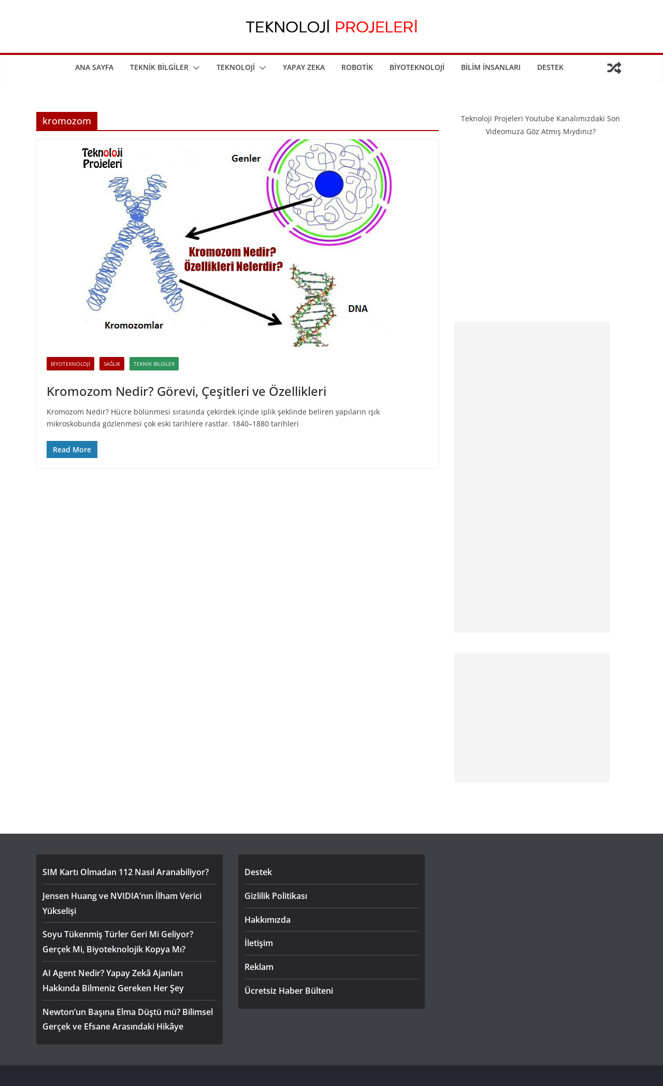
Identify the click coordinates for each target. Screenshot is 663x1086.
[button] (194, 68)
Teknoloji (236, 67)
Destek (550, 67)
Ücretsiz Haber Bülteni (288, 990)
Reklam (258, 967)
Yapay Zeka (304, 67)
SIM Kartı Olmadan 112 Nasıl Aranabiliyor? (125, 872)
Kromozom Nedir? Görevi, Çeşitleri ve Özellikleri (186, 390)
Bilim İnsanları (491, 67)
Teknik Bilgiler (159, 67)
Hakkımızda (267, 919)
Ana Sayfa (94, 67)
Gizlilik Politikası (275, 896)
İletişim (258, 943)
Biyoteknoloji (417, 67)
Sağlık (112, 363)
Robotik (357, 67)
